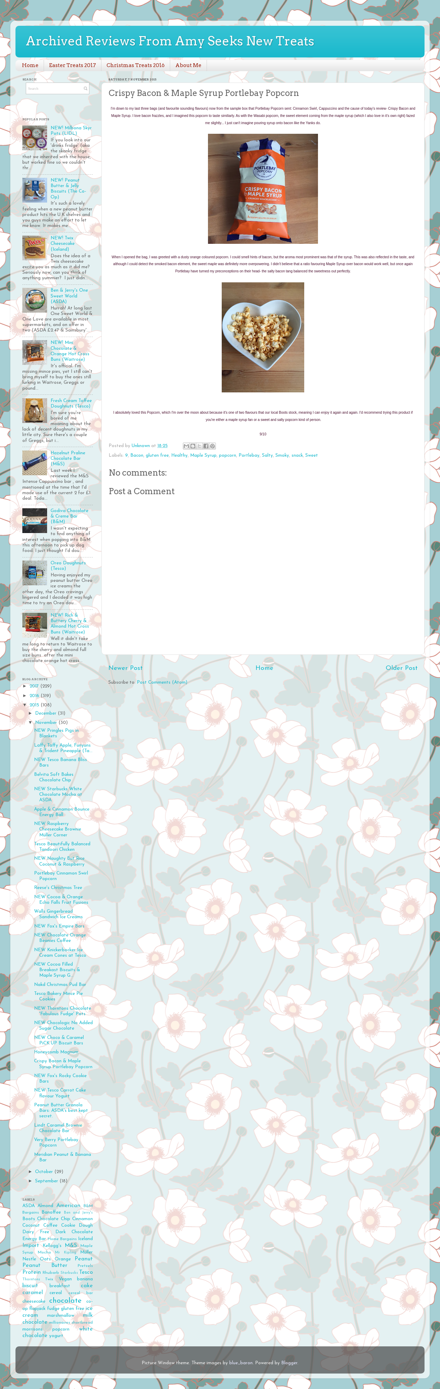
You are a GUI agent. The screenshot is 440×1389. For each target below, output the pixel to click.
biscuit (30, 1286)
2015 (35, 705)
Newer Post (125, 668)
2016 (35, 696)
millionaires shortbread (71, 1323)
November (46, 722)
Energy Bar (34, 1239)
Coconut (31, 1225)
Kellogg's (52, 1246)
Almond (45, 1206)
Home (30, 65)
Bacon (136, 455)
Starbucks (69, 1273)
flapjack (37, 1308)
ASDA (28, 1206)
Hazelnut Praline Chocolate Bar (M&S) (68, 458)
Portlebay (249, 455)
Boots (28, 1219)
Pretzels (85, 1266)
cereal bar (80, 1293)
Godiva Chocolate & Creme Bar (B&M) (69, 516)
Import (30, 1245)
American (68, 1205)
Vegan (65, 1279)
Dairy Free (35, 1232)
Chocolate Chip (53, 1219)
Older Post (402, 668)
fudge (53, 1308)
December (46, 713)
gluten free (157, 455)
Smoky (282, 455)
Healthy (179, 455)
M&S (71, 1245)
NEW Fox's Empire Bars (59, 926)
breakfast (60, 1286)
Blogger (289, 1363)
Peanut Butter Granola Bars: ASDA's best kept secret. (61, 1110)
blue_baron (241, 1363)
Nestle (29, 1259)
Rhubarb (51, 1273)
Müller (86, 1252)
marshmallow (60, 1315)
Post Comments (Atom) (162, 682)
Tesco (86, 1272)
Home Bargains (62, 1239)
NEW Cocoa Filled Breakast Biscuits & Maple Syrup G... (57, 970)
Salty (267, 455)
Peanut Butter (44, 1265)
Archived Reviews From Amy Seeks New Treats (170, 40)
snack (297, 455)
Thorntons (31, 1279)
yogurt (56, 1336)
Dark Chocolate (74, 1232)
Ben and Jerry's (78, 1213)
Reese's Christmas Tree (58, 888)
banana (85, 1279)
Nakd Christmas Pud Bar (60, 985)
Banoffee (51, 1212)
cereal (56, 1293)
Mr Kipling (65, 1253)
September (47, 1181)
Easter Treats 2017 (72, 65)
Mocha (44, 1252)
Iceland (85, 1239)
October (44, 1172)
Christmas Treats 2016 (136, 65)
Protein (31, 1272)
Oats (45, 1259)
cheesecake (33, 1301)
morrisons (32, 1329)
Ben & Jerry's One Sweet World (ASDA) (69, 296)
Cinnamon (82, 1219)
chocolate (65, 1300)
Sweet (311, 455)
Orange (63, 1259)
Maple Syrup (203, 455)
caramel (32, 1292)
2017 (35, 686)
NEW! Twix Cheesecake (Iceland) (63, 243)
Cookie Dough (77, 1225)
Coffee (50, 1225)
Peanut (84, 1259)
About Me (188, 65)
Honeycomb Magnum (56, 1052)
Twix (49, 1279)
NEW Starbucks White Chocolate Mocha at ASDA (58, 794)
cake (87, 1286)
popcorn (227, 455)
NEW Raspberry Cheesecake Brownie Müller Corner (57, 829)
